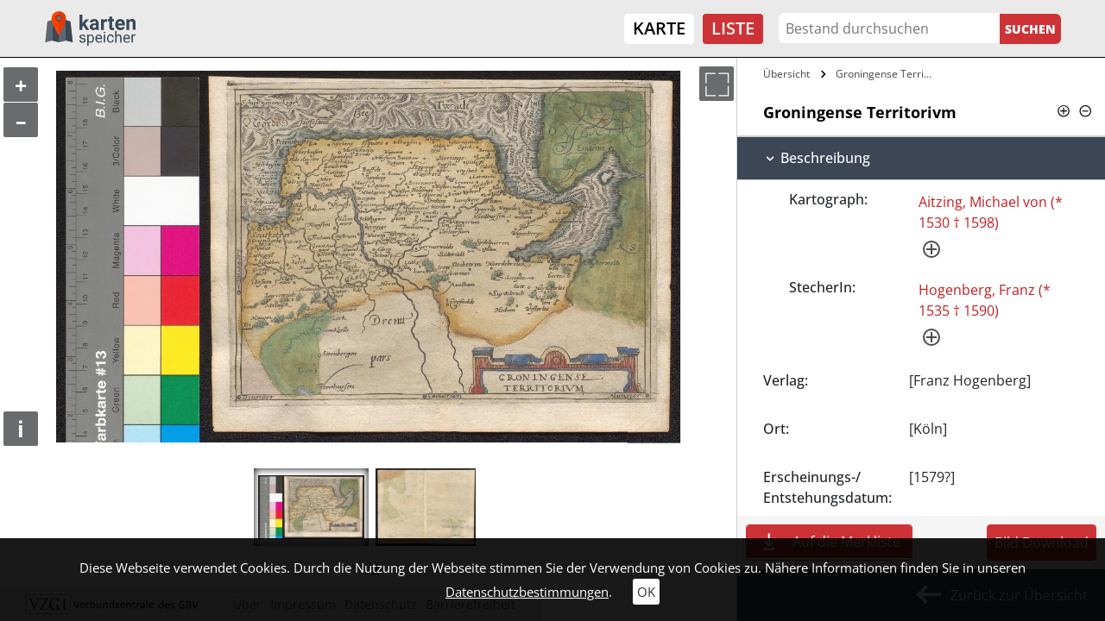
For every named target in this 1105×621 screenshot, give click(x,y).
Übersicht (786, 73)
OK (646, 591)
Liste (733, 28)
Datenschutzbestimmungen (527, 591)
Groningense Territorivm (887, 73)
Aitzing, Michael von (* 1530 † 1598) (991, 212)
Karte (659, 28)
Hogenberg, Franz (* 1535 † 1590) (985, 300)
